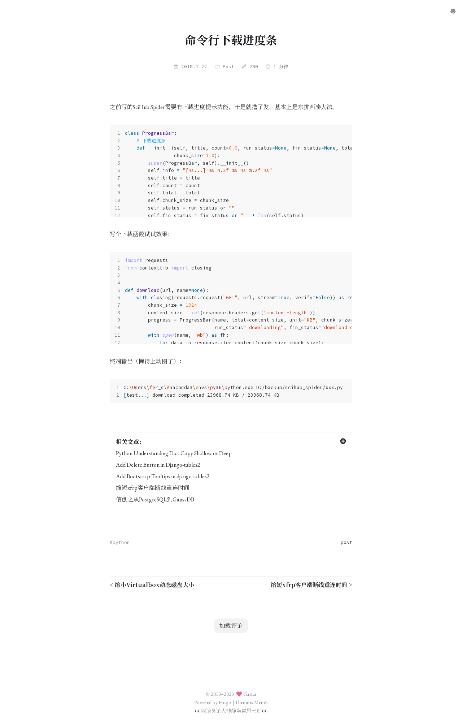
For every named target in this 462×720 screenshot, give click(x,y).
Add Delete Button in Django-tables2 (158, 465)
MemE (261, 702)
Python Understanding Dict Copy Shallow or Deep (174, 453)
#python (120, 542)
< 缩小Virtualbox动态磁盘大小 (152, 585)
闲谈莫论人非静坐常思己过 (231, 710)
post (346, 542)
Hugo (225, 702)
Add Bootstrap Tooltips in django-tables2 (163, 476)
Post (228, 66)
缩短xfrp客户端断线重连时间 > (311, 585)
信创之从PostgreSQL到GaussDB (155, 499)
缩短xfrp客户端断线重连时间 (152, 488)
